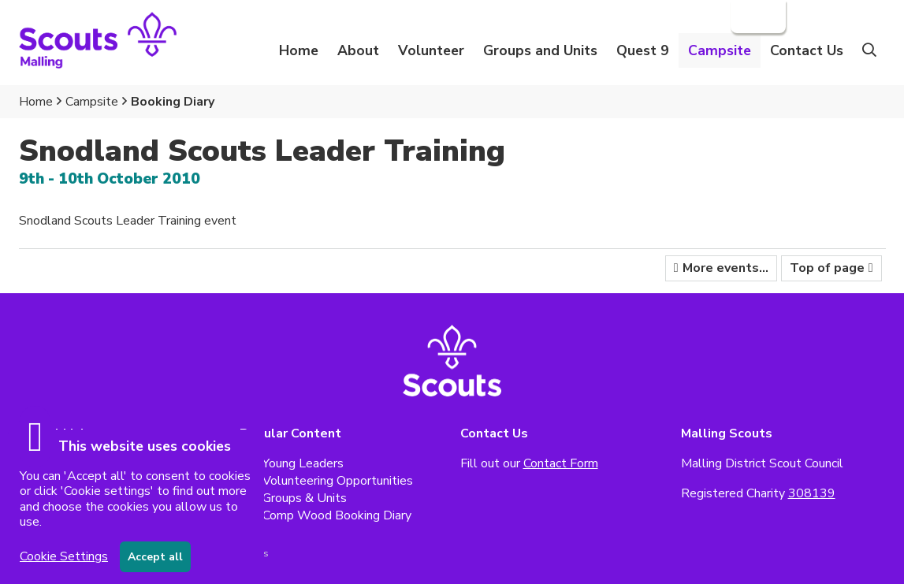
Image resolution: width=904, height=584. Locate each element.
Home (298, 50)
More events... (725, 268)
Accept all (155, 556)
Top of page (827, 268)
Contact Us (806, 50)
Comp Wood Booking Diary (336, 515)
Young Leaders (303, 463)
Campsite (91, 101)
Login (756, 16)
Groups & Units (304, 498)
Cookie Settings (64, 556)
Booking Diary (172, 101)
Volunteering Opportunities (337, 480)
